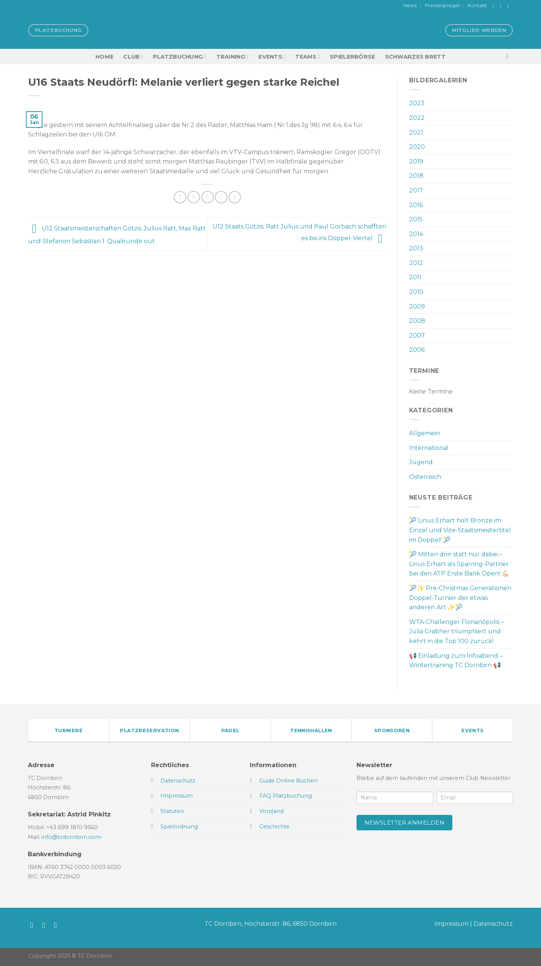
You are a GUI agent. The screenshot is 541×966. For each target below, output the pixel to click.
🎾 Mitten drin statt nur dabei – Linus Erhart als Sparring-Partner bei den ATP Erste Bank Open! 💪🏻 (459, 564)
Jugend (421, 462)
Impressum (451, 923)
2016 (416, 205)
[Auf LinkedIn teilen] (234, 197)
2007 (417, 335)
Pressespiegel (442, 5)
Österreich (425, 476)
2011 (415, 277)
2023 (417, 103)
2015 (416, 219)
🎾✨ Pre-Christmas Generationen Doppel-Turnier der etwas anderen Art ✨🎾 (460, 597)
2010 (416, 291)
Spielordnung (179, 826)
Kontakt (477, 5)
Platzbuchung (180, 56)
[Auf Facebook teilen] (180, 197)
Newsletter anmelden (404, 822)
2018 (416, 175)
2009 (417, 306)
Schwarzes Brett (415, 56)
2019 (416, 161)
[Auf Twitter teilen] (193, 197)
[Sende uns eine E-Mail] (509, 6)
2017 (416, 190)
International (429, 447)
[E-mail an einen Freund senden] (207, 197)
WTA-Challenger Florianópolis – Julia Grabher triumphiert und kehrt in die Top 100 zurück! (456, 631)
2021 (416, 132)
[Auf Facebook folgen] (495, 6)
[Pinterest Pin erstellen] (221, 197)
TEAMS (307, 56)
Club (133, 56)
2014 (416, 234)
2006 (417, 349)
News (410, 5)
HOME (104, 56)
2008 (417, 320)
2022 (417, 117)
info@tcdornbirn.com (71, 837)
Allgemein (424, 433)
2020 (417, 146)
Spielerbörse (352, 56)
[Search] (509, 56)
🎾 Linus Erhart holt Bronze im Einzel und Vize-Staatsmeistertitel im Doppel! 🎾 (460, 530)
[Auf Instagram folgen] (502, 6)
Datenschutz (493, 923)
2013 (416, 248)
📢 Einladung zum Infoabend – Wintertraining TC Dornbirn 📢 (456, 660)
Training (232, 56)
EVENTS (272, 56)
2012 (416, 262)
